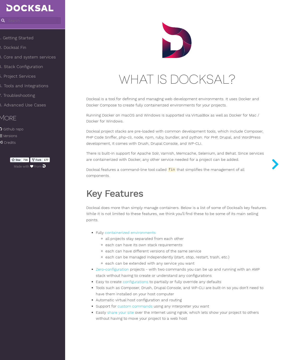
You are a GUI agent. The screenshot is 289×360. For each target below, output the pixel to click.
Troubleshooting (22, 95)
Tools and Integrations (29, 86)
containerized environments (138, 234)
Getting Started (21, 38)
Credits (12, 143)
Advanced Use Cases (27, 105)
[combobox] (35, 20)
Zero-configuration (120, 270)
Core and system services (32, 57)
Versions (13, 136)
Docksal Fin (18, 47)
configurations (144, 283)
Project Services (22, 76)
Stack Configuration (26, 66)
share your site (129, 313)
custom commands (143, 307)
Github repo (16, 129)
